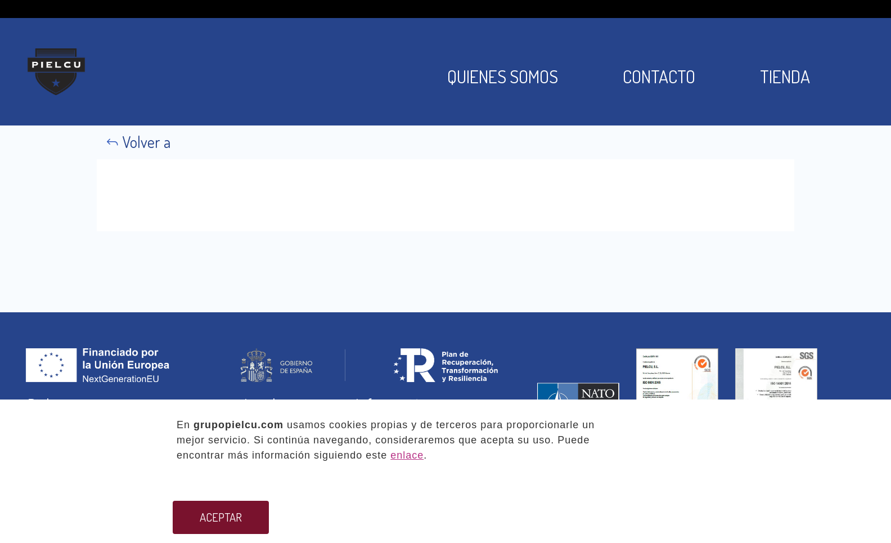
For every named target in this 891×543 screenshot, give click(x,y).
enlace (407, 455)
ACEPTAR (221, 517)
